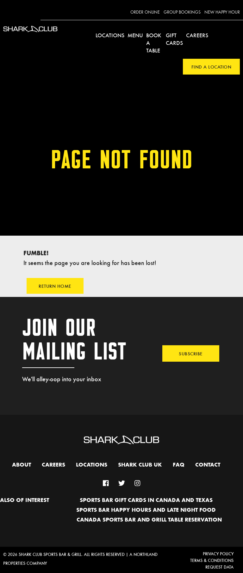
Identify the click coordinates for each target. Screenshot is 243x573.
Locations (110, 35)
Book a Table (153, 42)
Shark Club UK (140, 465)
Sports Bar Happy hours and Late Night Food (146, 510)
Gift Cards (174, 38)
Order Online (145, 12)
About (21, 465)
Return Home (55, 286)
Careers (197, 35)
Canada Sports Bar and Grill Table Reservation (149, 520)
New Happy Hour (222, 12)
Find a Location (211, 66)
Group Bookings (182, 12)
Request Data (219, 567)
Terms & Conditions (212, 560)
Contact (207, 465)
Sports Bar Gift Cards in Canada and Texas (146, 500)
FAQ (178, 465)
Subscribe (191, 353)
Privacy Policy (218, 554)
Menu (135, 35)
